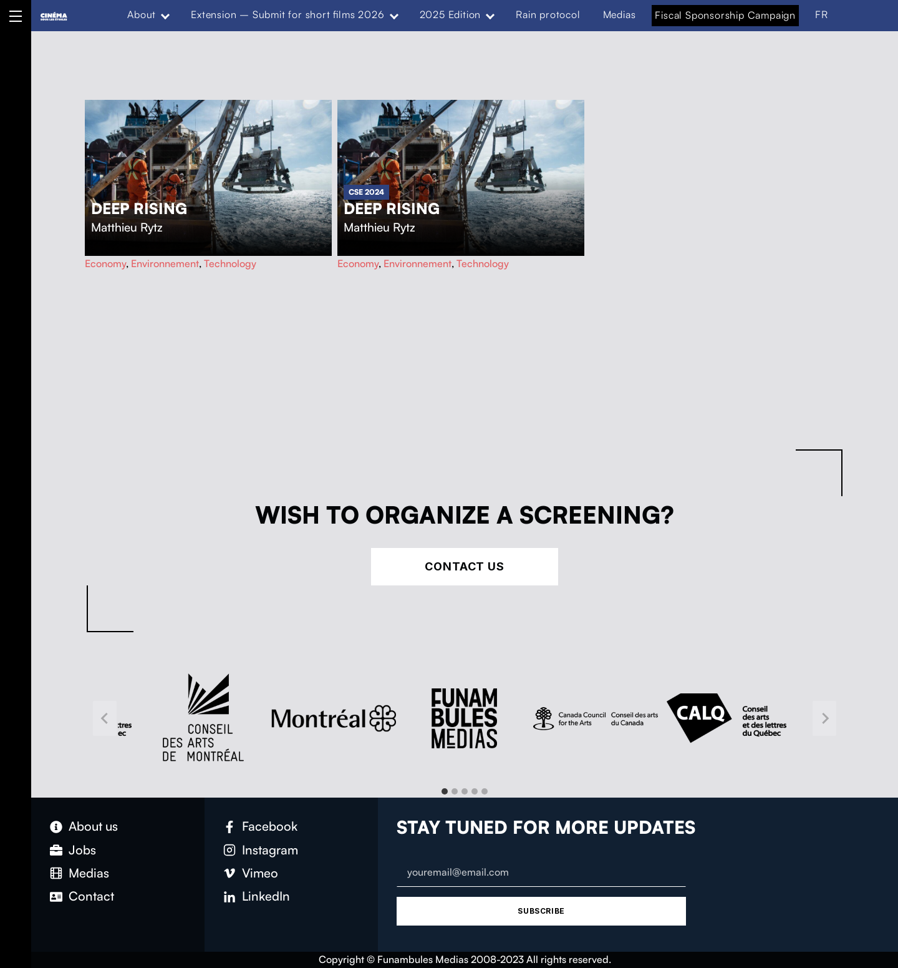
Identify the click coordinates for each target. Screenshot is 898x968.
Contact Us (465, 566)
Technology (230, 263)
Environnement (165, 263)
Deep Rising (139, 208)
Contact (91, 896)
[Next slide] (824, 718)
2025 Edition (450, 14)
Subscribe (541, 911)
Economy (105, 263)
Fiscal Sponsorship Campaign (725, 15)
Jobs (82, 850)
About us (93, 826)
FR (821, 14)
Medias (619, 14)
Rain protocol (548, 14)
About (141, 14)
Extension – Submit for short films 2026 (287, 14)
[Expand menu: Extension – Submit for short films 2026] (393, 15)
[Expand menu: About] (165, 15)
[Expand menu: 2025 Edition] (490, 15)
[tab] (445, 791)
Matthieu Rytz (127, 227)
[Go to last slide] (105, 718)
